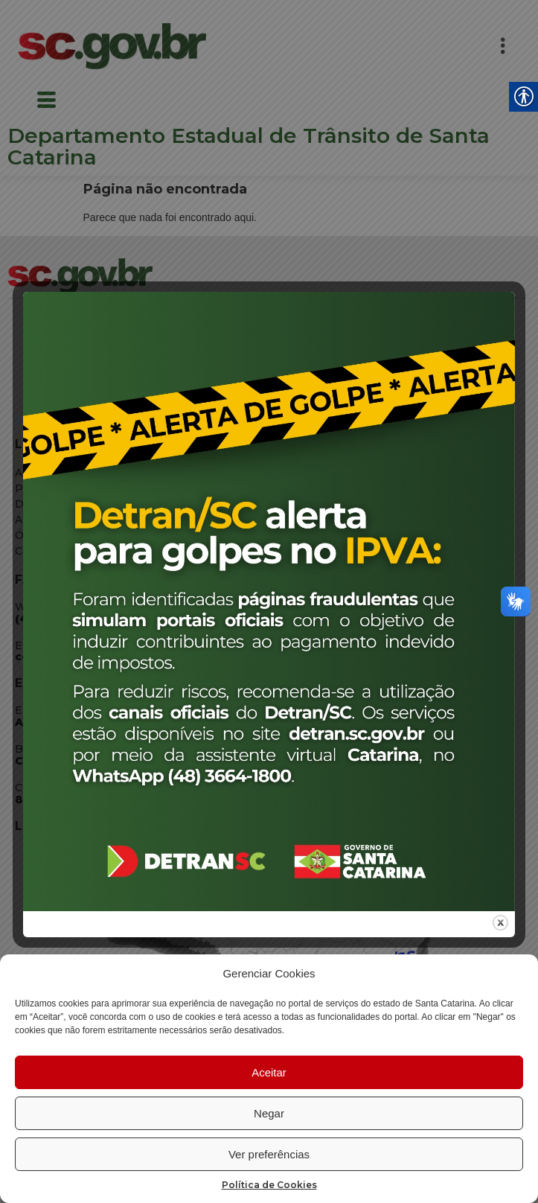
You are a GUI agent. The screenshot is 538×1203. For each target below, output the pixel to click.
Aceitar (269, 1072)
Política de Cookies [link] (269, 1184)
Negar (269, 1113)
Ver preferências (269, 1154)
